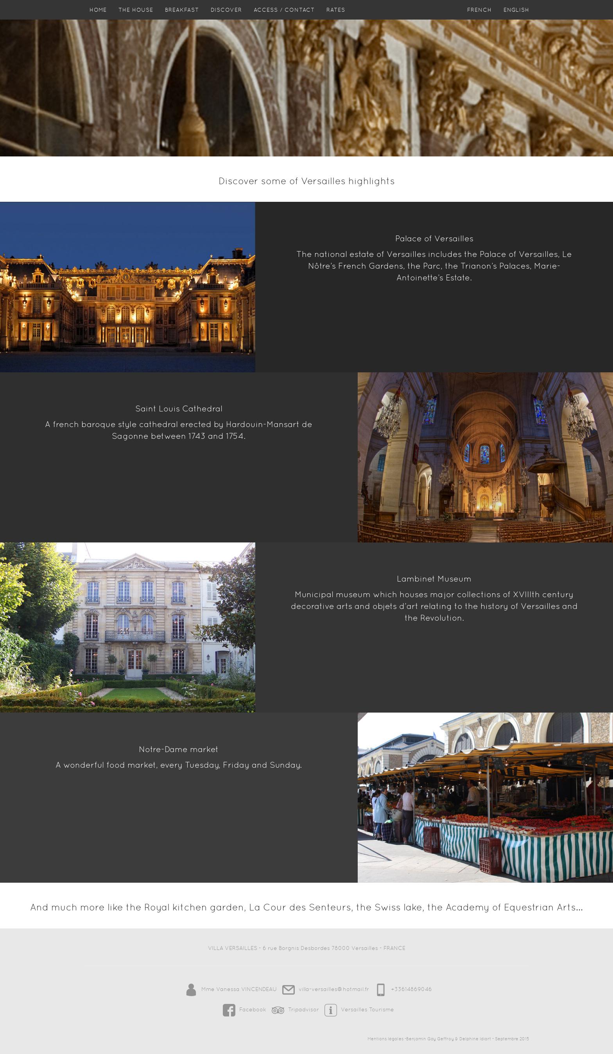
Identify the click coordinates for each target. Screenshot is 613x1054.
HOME (98, 17)
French (479, 17)
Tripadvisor (294, 1009)
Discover (226, 17)
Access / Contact (284, 17)
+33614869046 (401, 989)
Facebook (243, 1009)
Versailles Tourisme (357, 1009)
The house (135, 17)
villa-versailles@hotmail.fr (324, 989)
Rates (335, 17)
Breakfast (182, 17)
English (516, 17)
